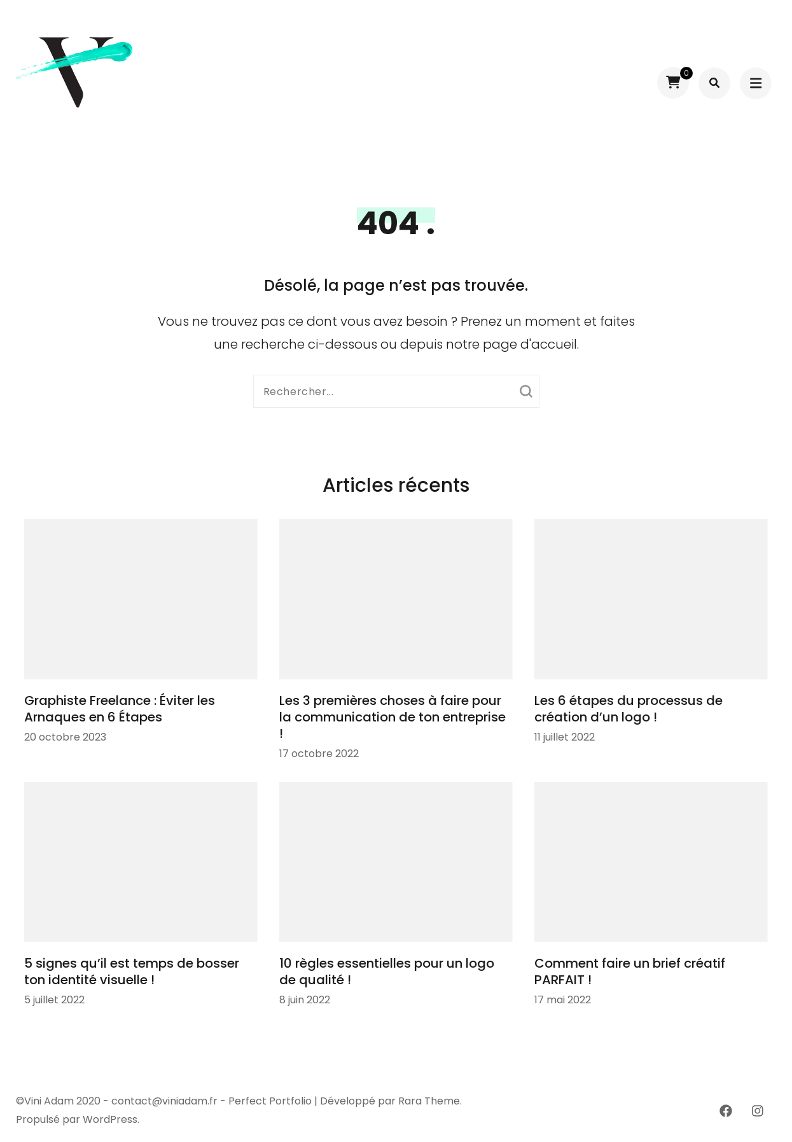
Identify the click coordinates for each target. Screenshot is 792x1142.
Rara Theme (429, 1101)
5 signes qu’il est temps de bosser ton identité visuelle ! (131, 971)
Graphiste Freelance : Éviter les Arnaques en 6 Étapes (119, 709)
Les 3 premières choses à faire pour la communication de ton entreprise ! (392, 717)
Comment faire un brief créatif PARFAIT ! (629, 971)
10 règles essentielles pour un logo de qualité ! (386, 971)
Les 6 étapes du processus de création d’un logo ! (628, 709)
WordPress (110, 1119)
